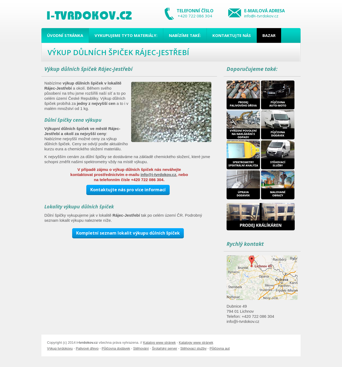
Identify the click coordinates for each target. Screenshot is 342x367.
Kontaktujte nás (231, 35)
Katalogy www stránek (196, 343)
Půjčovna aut (219, 348)
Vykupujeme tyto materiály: (126, 35)
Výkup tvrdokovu (60, 348)
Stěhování (141, 348)
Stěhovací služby (193, 348)
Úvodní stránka (65, 35)
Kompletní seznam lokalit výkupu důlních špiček (128, 233)
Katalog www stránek (159, 343)
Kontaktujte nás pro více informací (128, 190)
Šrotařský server (164, 348)
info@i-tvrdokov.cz (261, 15)
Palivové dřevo (87, 348)
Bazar (268, 35)
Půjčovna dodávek (116, 348)
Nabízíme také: (185, 35)
